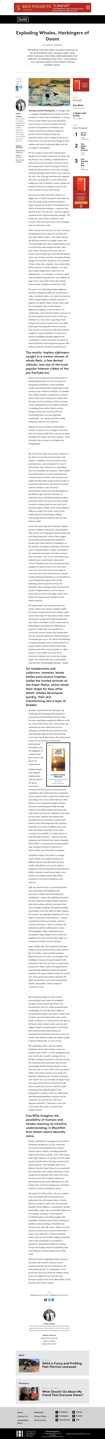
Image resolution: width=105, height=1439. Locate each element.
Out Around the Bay (84, 162)
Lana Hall (83, 153)
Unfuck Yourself (50, 1388)
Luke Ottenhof (85, 138)
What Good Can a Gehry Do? (49, 1338)
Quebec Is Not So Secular (49, 1344)
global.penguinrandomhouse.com (78, 1434)
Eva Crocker (84, 168)
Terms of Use (40, 1420)
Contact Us (22, 1416)
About (20, 1412)
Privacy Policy (40, 1416)
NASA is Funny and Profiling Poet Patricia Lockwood (62, 1365)
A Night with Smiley (79, 114)
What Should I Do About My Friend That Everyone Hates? (62, 1393)
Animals (19, 79)
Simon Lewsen (54, 45)
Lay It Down (83, 133)
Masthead (38, 1412)
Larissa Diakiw (79, 108)
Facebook (44, 1295)
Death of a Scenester (49, 1341)
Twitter (65, 1295)
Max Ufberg (78, 118)
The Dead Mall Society (84, 146)
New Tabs (46, 1360)
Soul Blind (78, 105)
